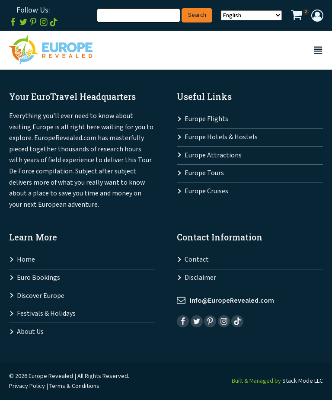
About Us (30, 331)
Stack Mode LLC (302, 381)
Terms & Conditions (74, 386)
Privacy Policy (27, 386)
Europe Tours (204, 173)
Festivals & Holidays (46, 313)
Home (26, 259)
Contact (197, 259)
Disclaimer (200, 277)
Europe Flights (206, 119)
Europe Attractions (213, 155)
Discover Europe (40, 296)
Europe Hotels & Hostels (221, 137)
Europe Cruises (206, 191)
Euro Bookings (38, 277)
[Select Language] (251, 15)
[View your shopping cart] (296, 16)
